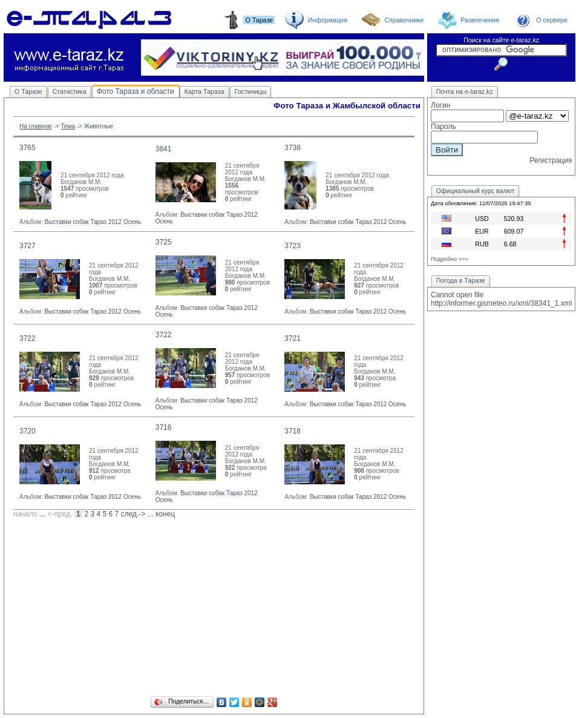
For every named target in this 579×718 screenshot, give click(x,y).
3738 (292, 147)
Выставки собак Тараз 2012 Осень (92, 222)
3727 (27, 246)
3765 (27, 147)
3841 (163, 149)
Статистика (70, 91)
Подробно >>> (449, 259)
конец (165, 514)
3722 (27, 338)
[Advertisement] (213, 609)
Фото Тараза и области (135, 91)
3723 (292, 246)
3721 (292, 338)
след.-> (133, 514)
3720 (27, 431)
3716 (163, 427)
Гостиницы (251, 91)
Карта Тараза (204, 91)
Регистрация (550, 160)
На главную (35, 126)
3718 (292, 431)
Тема (68, 126)
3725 (163, 242)
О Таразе (28, 91)
